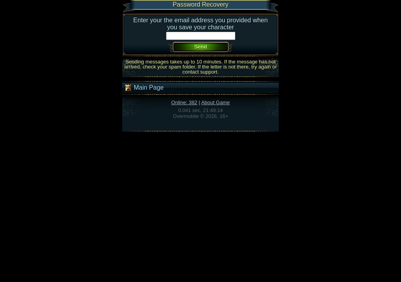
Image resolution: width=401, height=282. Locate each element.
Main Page (144, 88)
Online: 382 (184, 102)
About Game (215, 102)
